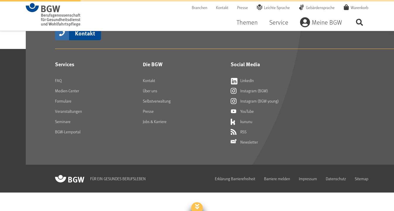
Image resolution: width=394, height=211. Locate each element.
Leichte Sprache (277, 7)
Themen (247, 22)
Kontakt (222, 7)
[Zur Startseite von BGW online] (53, 14)
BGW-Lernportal (67, 132)
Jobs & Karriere (155, 121)
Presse (242, 7)
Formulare (63, 101)
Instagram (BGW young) (255, 101)
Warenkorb (359, 7)
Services (64, 64)
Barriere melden (277, 178)
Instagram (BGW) (249, 91)
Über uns (150, 90)
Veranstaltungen (68, 111)
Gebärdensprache (320, 7)
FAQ (58, 80)
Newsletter (244, 142)
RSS (238, 132)
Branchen (199, 7)
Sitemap (361, 178)
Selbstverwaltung (157, 101)
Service (278, 22)
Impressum (308, 178)
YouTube (242, 111)
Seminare (63, 121)
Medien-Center (67, 90)
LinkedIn (242, 81)
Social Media (245, 64)
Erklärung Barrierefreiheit (235, 178)
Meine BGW (327, 22)
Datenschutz (336, 178)
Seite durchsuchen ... (359, 22)
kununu (241, 122)
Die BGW (152, 64)
